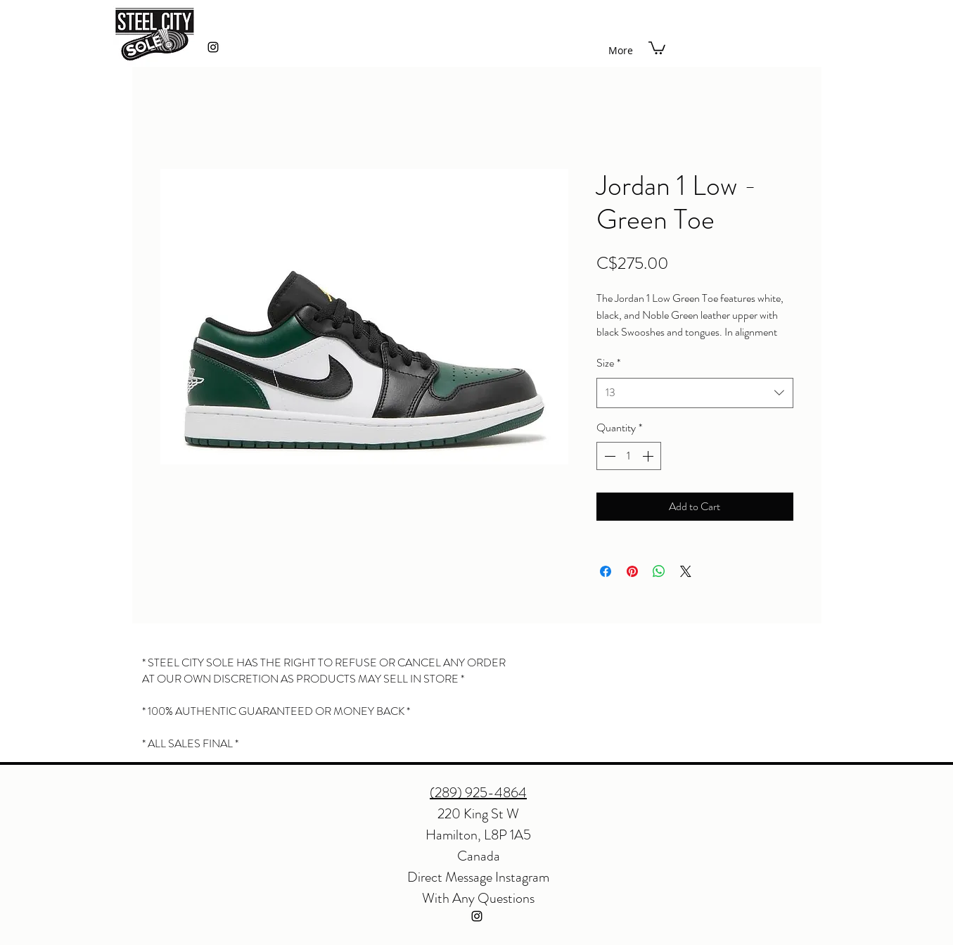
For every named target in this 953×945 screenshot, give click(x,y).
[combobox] (694, 393)
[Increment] (649, 456)
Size (608, 363)
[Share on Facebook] (605, 571)
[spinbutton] (628, 456)
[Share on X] (685, 571)
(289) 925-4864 (478, 792)
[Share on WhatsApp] (659, 571)
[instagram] (213, 47)
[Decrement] (608, 456)
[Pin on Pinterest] (632, 571)
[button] (656, 47)
